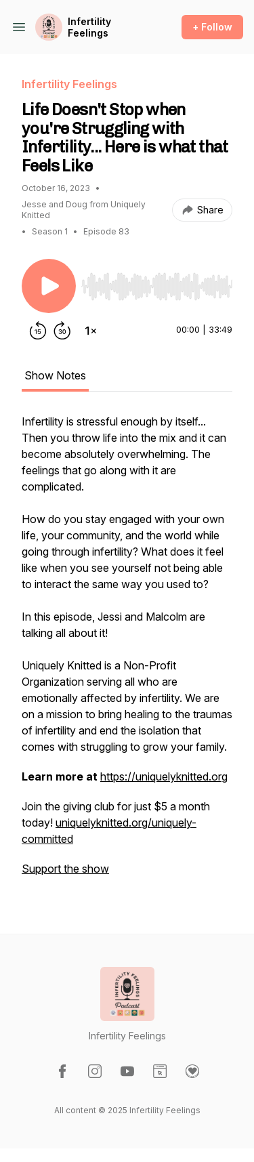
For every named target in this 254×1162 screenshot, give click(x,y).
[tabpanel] (127, 651)
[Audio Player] (156, 282)
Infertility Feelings (89, 27)
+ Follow (212, 27)
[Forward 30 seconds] (62, 330)
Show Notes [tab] (55, 375)
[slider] (156, 286)
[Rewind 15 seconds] (37, 330)
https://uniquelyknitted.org (164, 776)
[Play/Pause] (49, 286)
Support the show (65, 868)
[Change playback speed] (90, 330)
